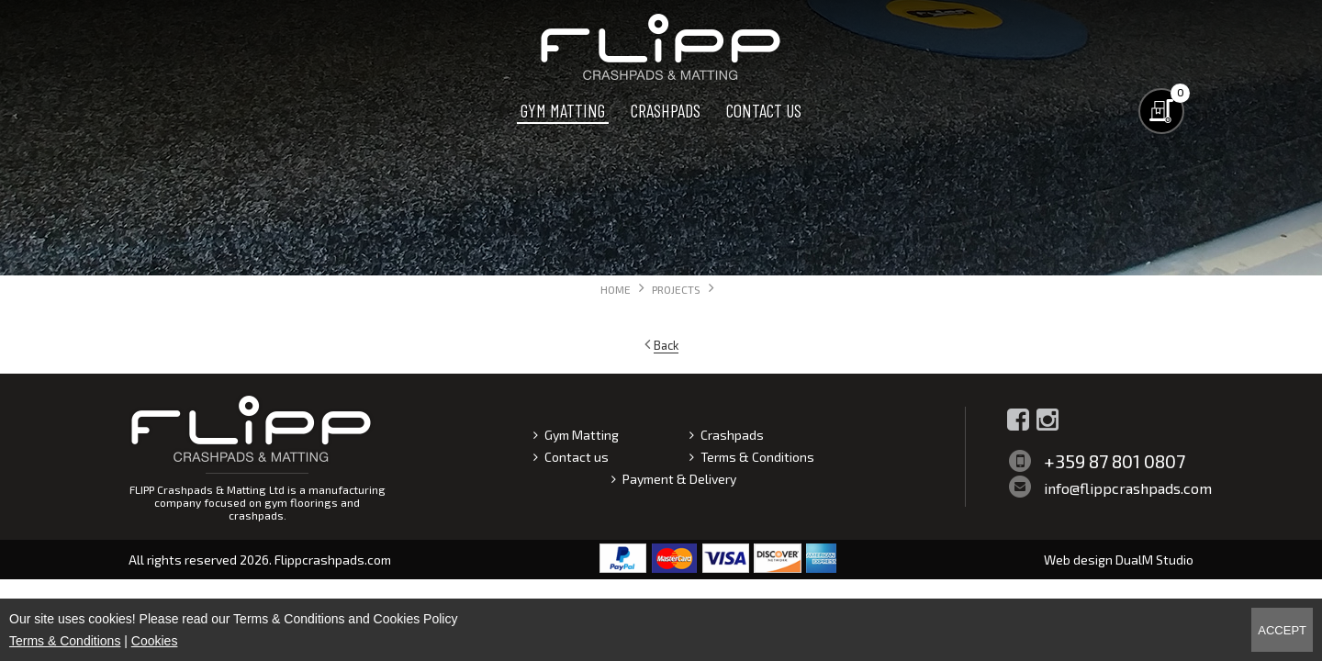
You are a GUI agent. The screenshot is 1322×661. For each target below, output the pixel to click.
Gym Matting (563, 110)
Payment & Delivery (679, 479)
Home (615, 289)
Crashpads (665, 110)
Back (666, 345)
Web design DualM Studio (1118, 559)
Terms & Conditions (757, 457)
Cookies (154, 640)
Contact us (763, 110)
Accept (1282, 630)
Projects (676, 289)
